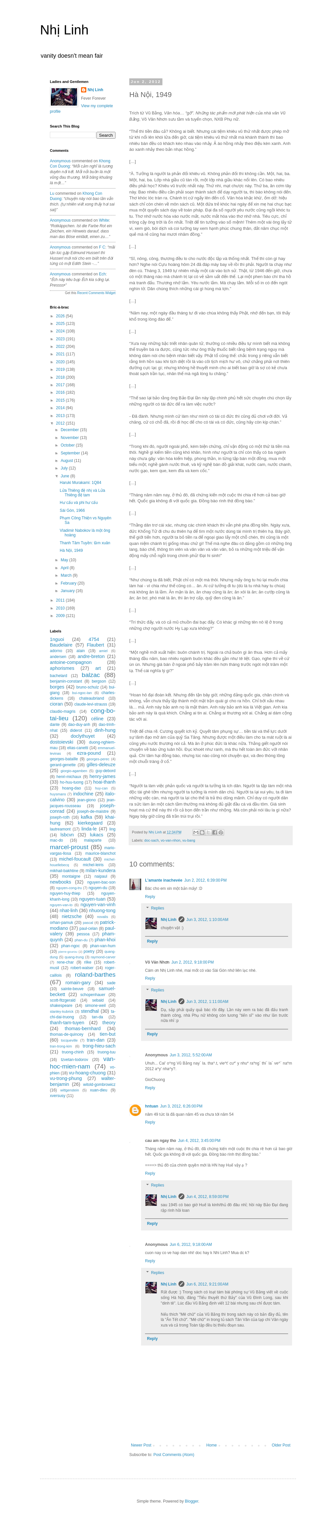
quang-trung (74, 957)
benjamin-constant (66, 681)
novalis (102, 917)
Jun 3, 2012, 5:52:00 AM (191, 1055)
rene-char (65, 962)
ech (102, 274)
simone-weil (95, 1005)
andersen (58, 656)
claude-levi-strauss (90, 704)
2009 (61, 615)
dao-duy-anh (79, 724)
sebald (98, 1000)
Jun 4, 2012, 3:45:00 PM (199, 1140)
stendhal (90, 1011)
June (65, 476)
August (67, 460)
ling (112, 829)
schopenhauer (92, 994)
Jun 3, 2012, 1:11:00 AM (207, 1001)
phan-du (81, 940)
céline (97, 718)
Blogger (191, 1501)
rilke (87, 962)
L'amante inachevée (163, 880)
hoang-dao (71, 788)
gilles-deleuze (101, 764)
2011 (61, 600)
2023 (61, 339)
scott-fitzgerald (62, 1000)
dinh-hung (105, 730)
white (104, 220)
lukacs (96, 834)
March (67, 575)
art (98, 668)
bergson (99, 681)
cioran (56, 704)
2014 (61, 408)
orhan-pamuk (61, 922)
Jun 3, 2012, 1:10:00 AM (207, 919)
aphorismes (62, 668)
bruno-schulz (87, 687)
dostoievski (61, 742)
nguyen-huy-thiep (65, 893)
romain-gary (78, 982)
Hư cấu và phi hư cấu (79, 502)
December (70, 430)
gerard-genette (63, 765)
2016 (61, 392)
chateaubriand (91, 698)
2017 (61, 385)
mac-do (56, 840)
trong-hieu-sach (99, 1045)
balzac (91, 674)
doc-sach (151, 840)
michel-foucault (75, 859)
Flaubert (95, 645)
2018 (61, 377)
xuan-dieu (98, 1090)
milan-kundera (101, 870)
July (65, 468)
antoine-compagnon (71, 662)
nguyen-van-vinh (98, 904)
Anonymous (60, 161)
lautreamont (60, 829)
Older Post (281, 1445)
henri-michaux (68, 776)
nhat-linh (69, 910)
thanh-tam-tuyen (67, 1022)
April (65, 568)
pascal (88, 923)
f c (102, 247)
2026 (61, 316)
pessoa (83, 934)
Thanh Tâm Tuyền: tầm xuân (85, 543)
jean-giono (86, 800)
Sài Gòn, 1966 (72, 510)
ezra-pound (89, 753)
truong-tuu (106, 1052)
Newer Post (141, 1445)
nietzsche (72, 916)
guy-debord (105, 770)
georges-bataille (64, 759)
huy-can (101, 788)
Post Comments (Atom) (173, 1454)
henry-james (103, 776)
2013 (61, 415)
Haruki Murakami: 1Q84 (80, 482)
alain (80, 651)
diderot (76, 730)
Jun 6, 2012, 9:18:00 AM (191, 1244)
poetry (89, 951)
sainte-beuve (72, 989)
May (65, 560)
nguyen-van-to (61, 905)
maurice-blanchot (100, 853)
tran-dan (96, 1040)
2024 (61, 331)
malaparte (92, 840)
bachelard (58, 675)
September (71, 453)
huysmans (58, 794)
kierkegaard (90, 823)
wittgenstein (69, 1090)
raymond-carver (103, 957)
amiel (103, 651)
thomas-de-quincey (66, 1034)
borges (57, 686)
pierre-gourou (67, 951)
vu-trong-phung (66, 1078)
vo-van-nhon (170, 840)
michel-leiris (93, 865)
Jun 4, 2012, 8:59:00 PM (207, 1196)
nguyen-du (98, 888)
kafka (86, 817)
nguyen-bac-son (101, 882)
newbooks (60, 882)
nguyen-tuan (92, 899)
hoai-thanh (104, 782)
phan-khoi (105, 939)
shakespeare (61, 1005)
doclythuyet (83, 736)
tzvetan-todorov (74, 1059)
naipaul (100, 876)
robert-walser (82, 968)
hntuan (151, 1106)
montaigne (71, 876)
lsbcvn (67, 834)
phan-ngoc (70, 946)
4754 (94, 639)
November (70, 437)
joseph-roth (60, 817)
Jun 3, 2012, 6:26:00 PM (181, 1106)
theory (109, 1022)
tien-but (108, 1034)
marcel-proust (69, 847)
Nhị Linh (64, 30)
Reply (150, 896)
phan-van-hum (103, 946)
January (68, 591)
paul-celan (88, 928)
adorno (56, 651)
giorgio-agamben (74, 771)
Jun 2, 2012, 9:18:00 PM (192, 962)
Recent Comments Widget (96, 293)
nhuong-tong (102, 910)
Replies (157, 908)
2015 (61, 400)
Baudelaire (61, 645)
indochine (83, 793)
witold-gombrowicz (99, 1084)
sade (111, 983)
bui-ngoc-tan (82, 693)
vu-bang (188, 840)
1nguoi (57, 639)
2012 (61, 423)
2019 (61, 369)
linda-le (88, 828)
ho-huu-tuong (71, 782)
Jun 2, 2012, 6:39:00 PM (205, 880)
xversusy (57, 1095)
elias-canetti (77, 748)
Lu (52, 193)
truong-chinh (73, 1052)
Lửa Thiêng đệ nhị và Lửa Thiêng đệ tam (82, 492)
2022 (61, 346)
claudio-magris (62, 711)
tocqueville (69, 1040)
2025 (61, 323)
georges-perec (98, 759)
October (68, 445)
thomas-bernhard (83, 1028)
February (69, 583)
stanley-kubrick (62, 1011)
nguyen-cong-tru (69, 888)
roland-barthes (95, 974)
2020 (61, 362)
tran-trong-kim (61, 1046)
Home (211, 1445)
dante (55, 724)
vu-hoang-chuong (87, 1072)
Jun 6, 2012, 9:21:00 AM (207, 1284)
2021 (61, 354)
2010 (61, 608)
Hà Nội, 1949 (71, 550)
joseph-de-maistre (93, 811)
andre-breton (91, 656)
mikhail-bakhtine (64, 870)
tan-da (97, 1017)
